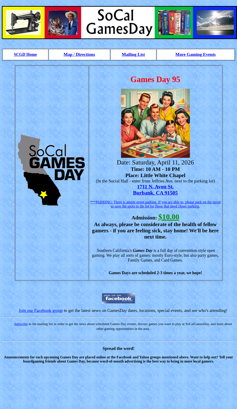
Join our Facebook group (41, 310)
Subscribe (21, 324)
